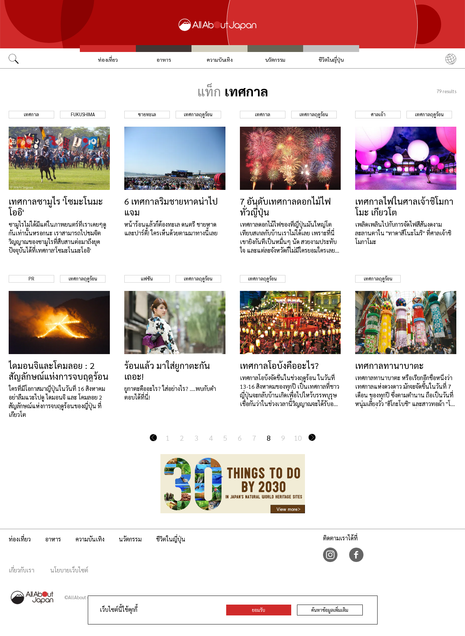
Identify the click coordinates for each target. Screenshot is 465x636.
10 (298, 438)
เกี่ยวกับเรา (21, 570)
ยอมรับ (258, 610)
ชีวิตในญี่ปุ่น (331, 59)
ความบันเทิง (220, 59)
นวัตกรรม (275, 59)
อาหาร (163, 59)
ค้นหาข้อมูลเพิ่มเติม (329, 610)
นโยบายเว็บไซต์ (69, 570)
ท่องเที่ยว (108, 59)
